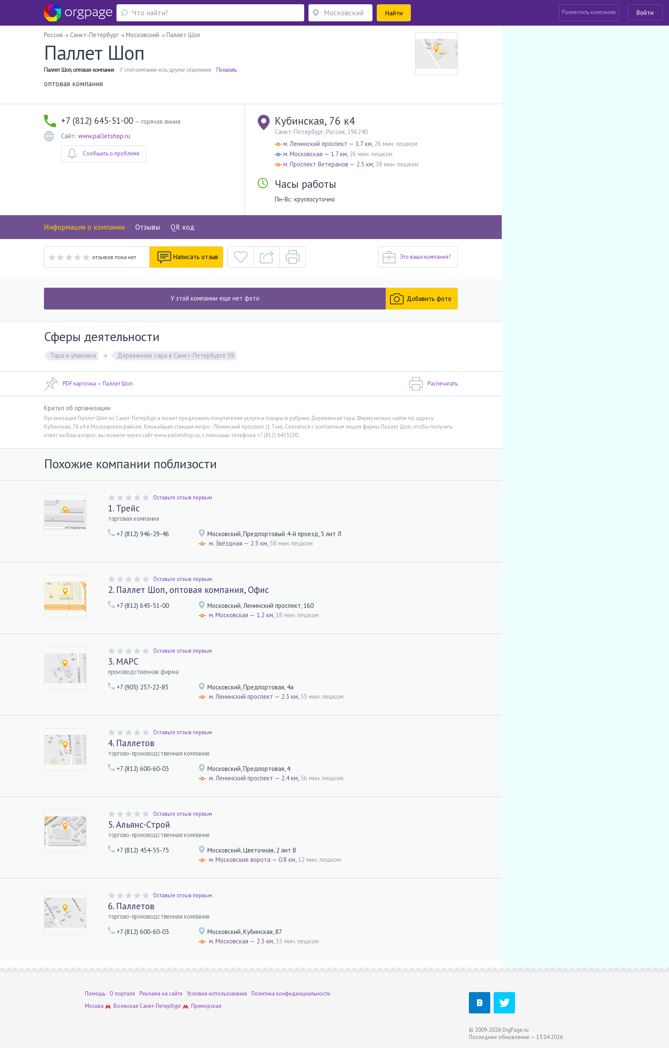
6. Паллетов (131, 906)
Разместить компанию (589, 12)
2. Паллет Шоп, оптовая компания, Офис (188, 590)
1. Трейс (124, 508)
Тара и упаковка (73, 355)
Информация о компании (84, 227)
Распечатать (433, 384)
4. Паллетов (131, 743)
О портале (122, 993)
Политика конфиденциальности (290, 993)
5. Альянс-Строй (139, 824)
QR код (183, 227)
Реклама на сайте (161, 993)
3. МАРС (123, 661)
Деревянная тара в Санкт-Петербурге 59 (175, 355)
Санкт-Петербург (160, 1006)
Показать (226, 69)
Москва (94, 1006)
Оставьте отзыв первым (182, 497)
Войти (645, 13)
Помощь (95, 993)
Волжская (125, 1006)
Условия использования (217, 993)
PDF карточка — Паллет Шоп (88, 384)
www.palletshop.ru (104, 136)
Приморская (206, 1006)
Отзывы (147, 227)
